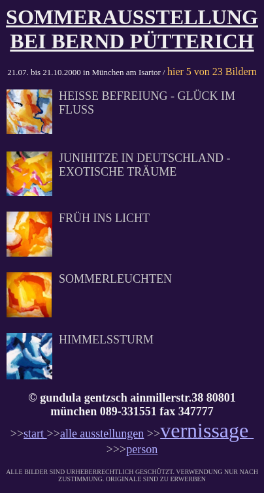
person (141, 449)
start (35, 433)
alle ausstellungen (102, 433)
